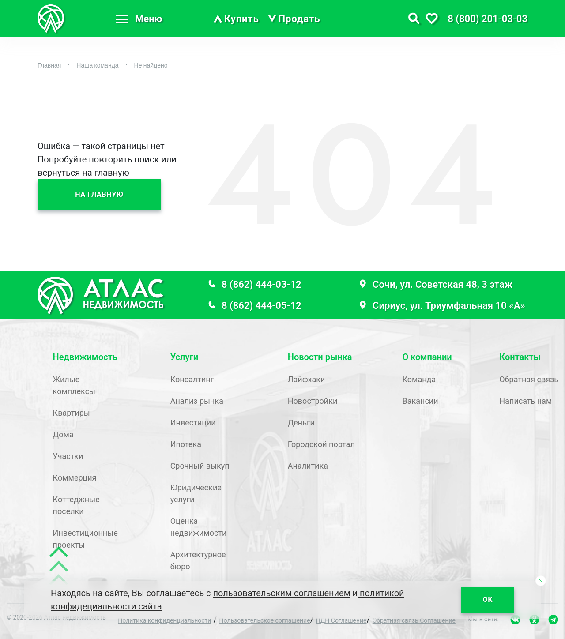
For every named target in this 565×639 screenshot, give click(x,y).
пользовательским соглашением (281, 593)
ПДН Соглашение (341, 620)
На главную (99, 194)
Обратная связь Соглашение (414, 620)
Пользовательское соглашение (264, 620)
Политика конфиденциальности (164, 620)
